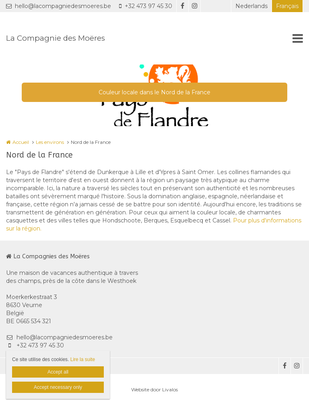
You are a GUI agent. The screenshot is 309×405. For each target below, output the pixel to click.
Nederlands (251, 6)
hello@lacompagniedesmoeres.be (58, 6)
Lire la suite (82, 359)
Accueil (20, 142)
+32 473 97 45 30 (145, 6)
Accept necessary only (58, 387)
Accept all (57, 372)
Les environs (50, 142)
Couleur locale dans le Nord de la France (154, 92)
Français (287, 6)
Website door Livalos (154, 389)
